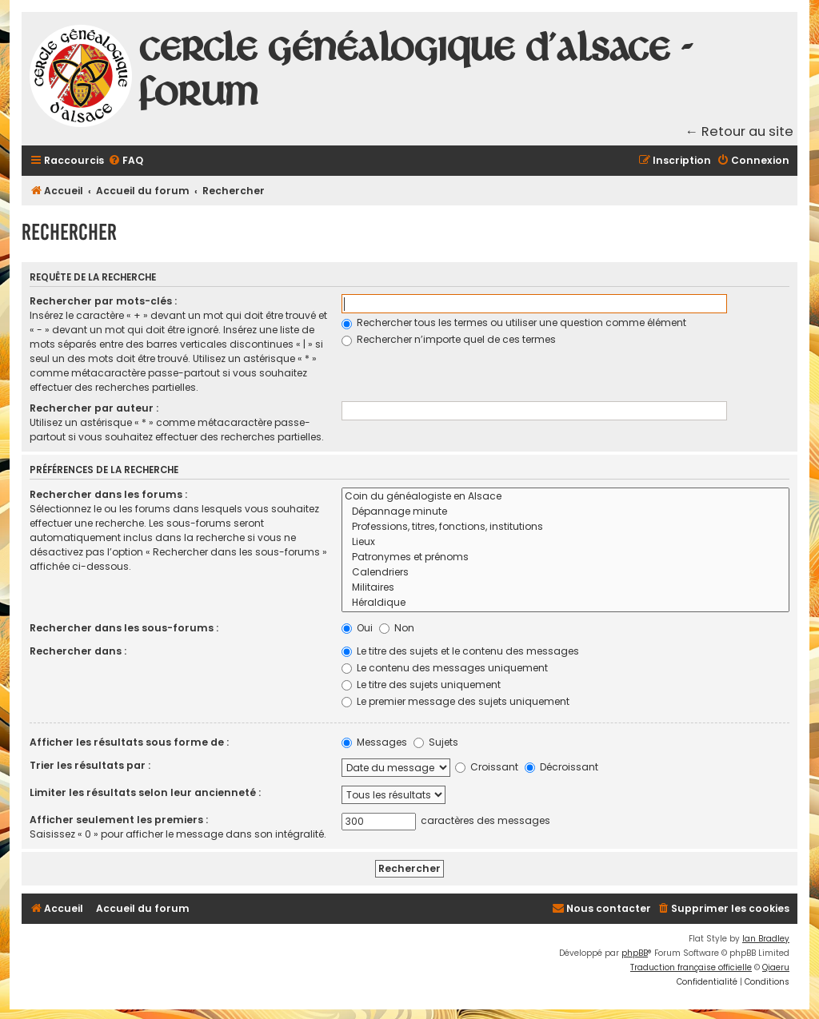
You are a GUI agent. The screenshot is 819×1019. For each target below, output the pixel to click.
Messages (374, 742)
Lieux (566, 542)
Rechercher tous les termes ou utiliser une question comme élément (514, 322)
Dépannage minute (566, 511)
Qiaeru (775, 967)
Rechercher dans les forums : (108, 494)
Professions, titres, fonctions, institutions (566, 527)
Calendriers (566, 572)
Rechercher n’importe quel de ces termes (449, 339)
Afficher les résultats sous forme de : (129, 742)
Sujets (435, 742)
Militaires (566, 587)
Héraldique (566, 603)
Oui (357, 628)
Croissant (486, 767)
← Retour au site (739, 131)
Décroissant (561, 767)
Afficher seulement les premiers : (119, 819)
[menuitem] (125, 161)
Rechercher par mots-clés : (103, 301)
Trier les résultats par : (90, 765)
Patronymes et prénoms (566, 557)
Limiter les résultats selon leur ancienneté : (145, 792)
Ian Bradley (765, 939)
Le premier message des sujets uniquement (455, 701)
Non (396, 628)
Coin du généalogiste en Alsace (566, 496)
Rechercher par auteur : (94, 408)
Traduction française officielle (691, 967)
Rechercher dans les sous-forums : (124, 628)
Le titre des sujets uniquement (421, 684)
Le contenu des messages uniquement (445, 668)
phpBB (634, 953)
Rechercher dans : (78, 651)
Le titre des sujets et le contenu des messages (460, 651)
